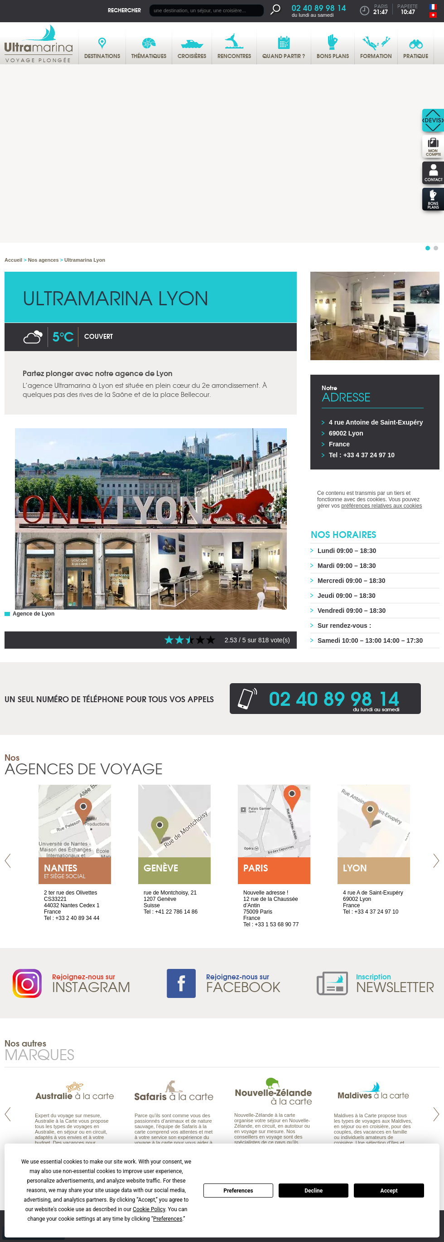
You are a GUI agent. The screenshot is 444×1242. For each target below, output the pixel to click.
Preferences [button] (167, 1219)
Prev (8, 861)
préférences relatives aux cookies (381, 506)
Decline (313, 1191)
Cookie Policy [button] (149, 1209)
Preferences (238, 1191)
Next (436, 861)
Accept (389, 1191)
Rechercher (124, 9)
